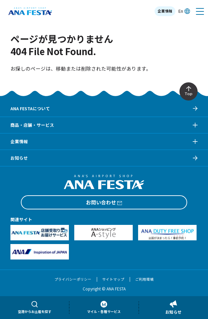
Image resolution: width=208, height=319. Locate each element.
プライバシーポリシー (72, 279)
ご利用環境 (144, 279)
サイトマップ (113, 279)
